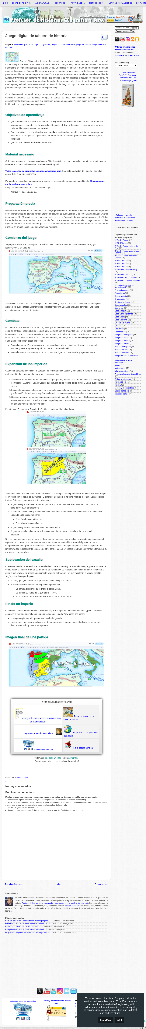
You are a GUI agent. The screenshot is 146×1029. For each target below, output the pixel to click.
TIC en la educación (123, 379)
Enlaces (118, 326)
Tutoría (118, 385)
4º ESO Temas (121, 267)
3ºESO (129, 55)
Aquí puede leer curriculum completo (37, 903)
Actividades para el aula (24, 45)
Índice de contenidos (43, 749)
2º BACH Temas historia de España (126, 257)
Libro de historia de (127, 73)
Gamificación (120, 332)
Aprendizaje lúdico (42, 45)
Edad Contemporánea (124, 314)
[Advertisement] (56, 960)
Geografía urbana (122, 344)
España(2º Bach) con (128, 75)
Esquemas (119, 329)
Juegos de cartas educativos (63, 45)
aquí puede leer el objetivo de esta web (71, 903)
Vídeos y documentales (124, 388)
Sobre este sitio (22, 3)
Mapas (117, 365)
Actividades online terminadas (127, 280)
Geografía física (121, 338)
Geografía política (122, 341)
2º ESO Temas (121, 261)
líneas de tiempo (121, 394)
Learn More (105, 1020)
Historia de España (123, 347)
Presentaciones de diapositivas (128, 374)
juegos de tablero (83, 45)
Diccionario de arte (122, 302)
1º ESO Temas (121, 243)
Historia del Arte (121, 350)
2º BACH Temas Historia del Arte (126, 247)
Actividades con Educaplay (126, 270)
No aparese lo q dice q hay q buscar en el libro (24, 930)
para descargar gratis (128, 80)
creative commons (72, 906)
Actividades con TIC (123, 274)
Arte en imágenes (122, 290)
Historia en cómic (122, 353)
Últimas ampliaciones (120, 3)
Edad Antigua (120, 311)
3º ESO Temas (121, 264)
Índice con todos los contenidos (23, 1001)
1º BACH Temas (121, 240)
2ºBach (135, 55)
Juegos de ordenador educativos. (38, 733)
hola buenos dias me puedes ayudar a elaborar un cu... (28, 924)
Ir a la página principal (82, 748)
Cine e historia (121, 296)
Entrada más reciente (14, 884)
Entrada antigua (101, 884)
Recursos (61, 3)
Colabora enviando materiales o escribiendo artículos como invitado (125, 217)
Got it (119, 1020)
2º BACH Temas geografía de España (127, 252)
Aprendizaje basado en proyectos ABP (124, 286)
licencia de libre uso (127, 78)
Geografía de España (124, 335)
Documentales (121, 305)
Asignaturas (43, 3)
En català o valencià (123, 323)
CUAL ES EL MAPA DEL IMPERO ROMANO (23, 927)
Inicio (5, 3)
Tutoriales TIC (120, 382)
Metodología (97, 3)
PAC (123, 55)
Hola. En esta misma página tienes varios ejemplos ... (27, 921)
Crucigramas (120, 299)
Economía (119, 308)
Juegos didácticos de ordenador (123, 361)
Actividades (78, 3)
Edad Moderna (121, 320)
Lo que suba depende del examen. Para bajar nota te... (28, 933)
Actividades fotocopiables (125, 277)
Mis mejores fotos (122, 371)
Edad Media (120, 317)
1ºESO (118, 55)
